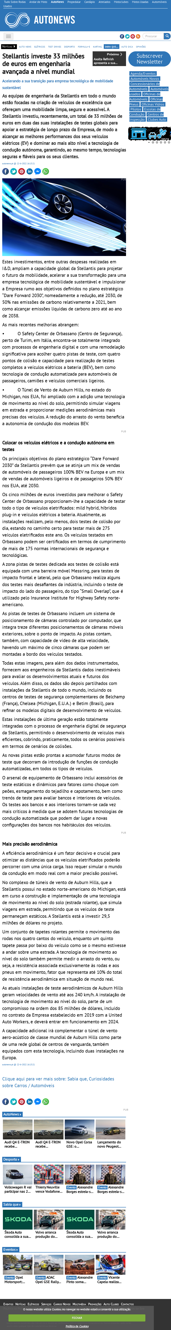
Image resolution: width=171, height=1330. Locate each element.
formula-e (84, 46)
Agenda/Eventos (143, 73)
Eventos (10, 1249)
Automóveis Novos (144, 78)
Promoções (94, 1304)
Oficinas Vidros (153, 104)
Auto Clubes (111, 1304)
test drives (54, 46)
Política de (77, 1326)
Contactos (127, 1304)
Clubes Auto (157, 119)
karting (97, 46)
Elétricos (33, 1304)
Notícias (20, 1304)
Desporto (11, 1159)
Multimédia (79, 1304)
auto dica (127, 46)
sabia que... (111, 46)
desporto (69, 46)
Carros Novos (61, 1304)
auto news (25, 46)
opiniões (141, 46)
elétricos (39, 46)
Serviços (46, 1304)
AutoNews (12, 1114)
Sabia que (12, 1204)
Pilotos (135, 109)
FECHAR (77, 1318)
